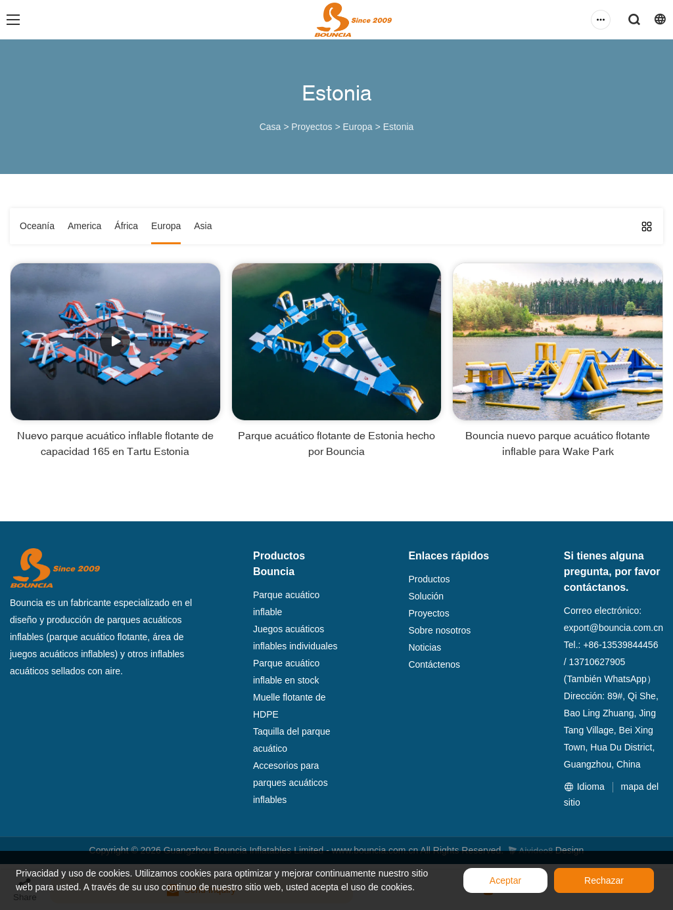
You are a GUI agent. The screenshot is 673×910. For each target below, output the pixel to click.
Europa (358, 126)
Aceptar (505, 880)
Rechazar (604, 880)
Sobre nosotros (439, 630)
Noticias (424, 647)
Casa (270, 126)
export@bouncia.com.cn (613, 627)
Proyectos (311, 126)
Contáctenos (434, 664)
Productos (429, 579)
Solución (426, 596)
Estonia (398, 126)
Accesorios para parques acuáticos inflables (290, 782)
